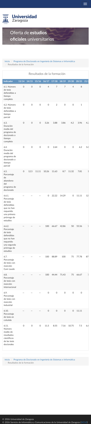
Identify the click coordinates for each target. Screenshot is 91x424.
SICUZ (84, 422)
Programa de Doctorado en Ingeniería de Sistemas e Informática (44, 61)
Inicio (7, 61)
